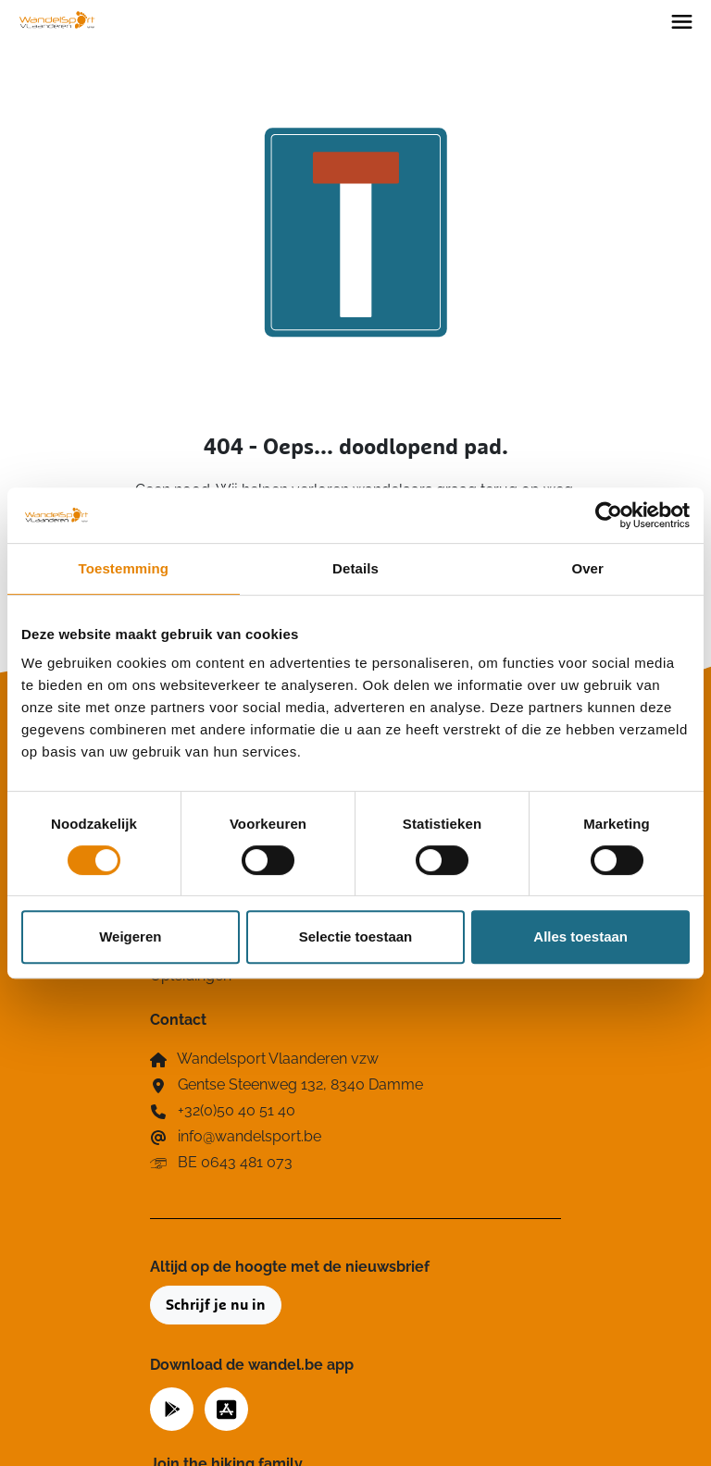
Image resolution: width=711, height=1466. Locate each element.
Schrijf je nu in (216, 1305)
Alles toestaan (580, 936)
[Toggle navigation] (681, 20)
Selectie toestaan (356, 936)
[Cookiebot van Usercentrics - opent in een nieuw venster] (609, 515)
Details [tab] (355, 568)
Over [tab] (587, 568)
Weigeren (130, 936)
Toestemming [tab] (124, 568)
